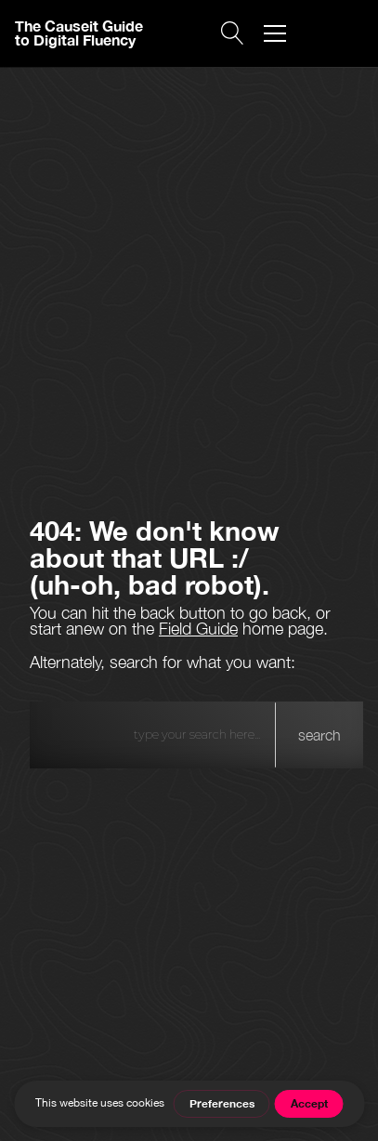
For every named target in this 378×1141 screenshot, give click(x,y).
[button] (274, 33)
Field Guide (198, 628)
